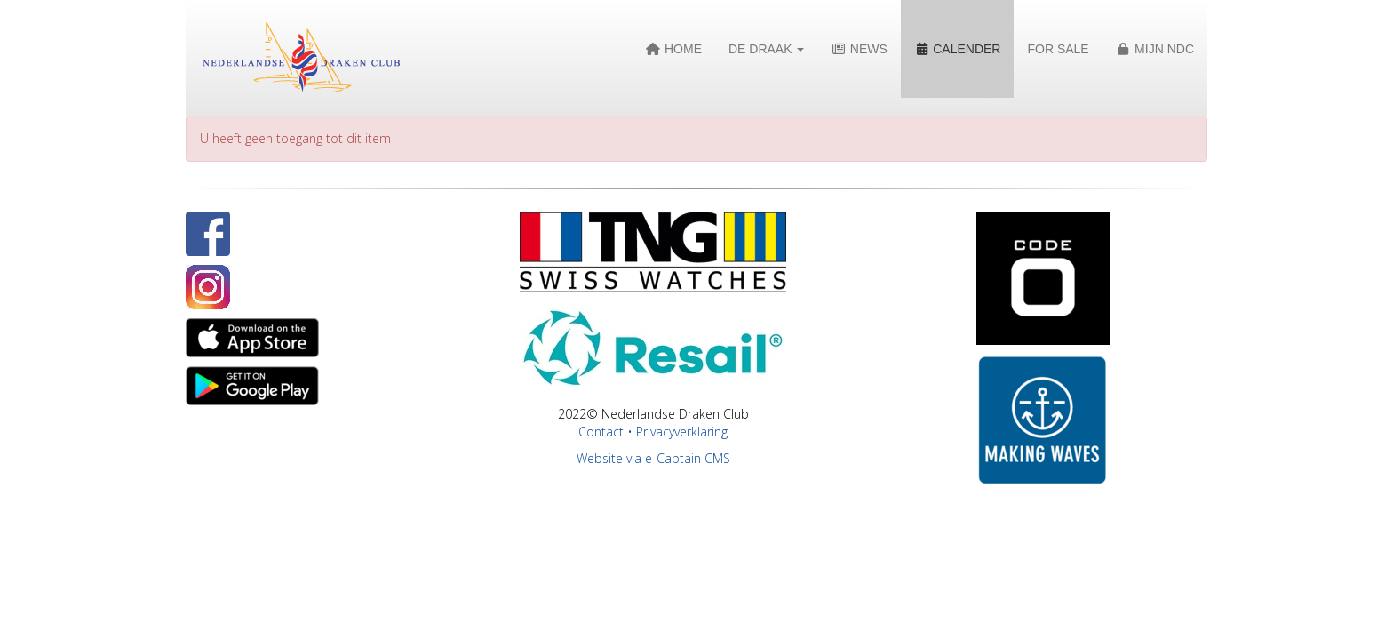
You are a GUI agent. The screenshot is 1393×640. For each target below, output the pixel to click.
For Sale (1057, 49)
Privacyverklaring (682, 431)
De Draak (766, 49)
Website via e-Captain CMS (653, 458)
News (859, 49)
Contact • (607, 431)
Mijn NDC (1155, 49)
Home (674, 49)
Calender (957, 49)
